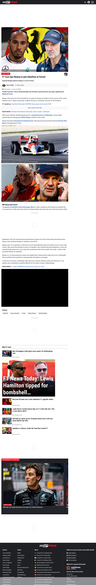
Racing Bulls (20, 572)
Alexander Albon (7, 572)
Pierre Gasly (6, 565)
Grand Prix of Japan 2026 (43, 557)
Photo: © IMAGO (6, 70)
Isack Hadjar (6, 567)
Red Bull (5, 313)
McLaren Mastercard (23, 567)
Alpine (19, 553)
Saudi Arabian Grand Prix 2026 (44, 562)
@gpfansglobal (71, 555)
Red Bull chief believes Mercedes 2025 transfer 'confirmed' (30, 111)
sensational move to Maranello (42, 115)
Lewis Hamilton (14, 313)
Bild (11, 239)
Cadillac (19, 560)
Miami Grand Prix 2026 (42, 565)
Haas (18, 565)
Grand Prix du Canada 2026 (43, 567)
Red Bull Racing (21, 574)
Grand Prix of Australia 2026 (43, 553)
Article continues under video (35, 107)
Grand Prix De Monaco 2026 (43, 570)
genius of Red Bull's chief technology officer (20, 207)
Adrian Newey (25, 117)
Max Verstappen (7, 570)
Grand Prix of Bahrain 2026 (43, 560)
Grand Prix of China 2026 (42, 555)
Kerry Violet (10, 85)
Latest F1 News (5, 73)
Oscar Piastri (6, 560)
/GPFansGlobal (71, 560)
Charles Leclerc (7, 555)
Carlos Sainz (6, 574)
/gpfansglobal (71, 553)
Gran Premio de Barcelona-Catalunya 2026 (47, 572)
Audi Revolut (20, 557)
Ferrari (10, 94)
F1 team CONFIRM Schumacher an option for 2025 (27, 266)
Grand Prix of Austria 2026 (43, 574)
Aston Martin (20, 555)
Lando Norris (6, 557)
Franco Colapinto (7, 562)
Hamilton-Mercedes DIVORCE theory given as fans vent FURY (31, 104)
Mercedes (20, 570)
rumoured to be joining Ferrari (23, 121)
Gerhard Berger (43, 313)
